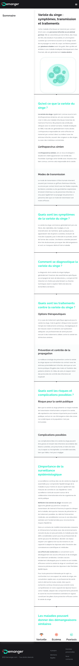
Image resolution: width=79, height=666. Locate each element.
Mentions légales (53, 656)
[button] (76, 4)
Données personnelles (70, 650)
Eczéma (56, 639)
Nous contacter (69, 657)
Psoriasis (71, 639)
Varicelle (41, 639)
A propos (53, 651)
